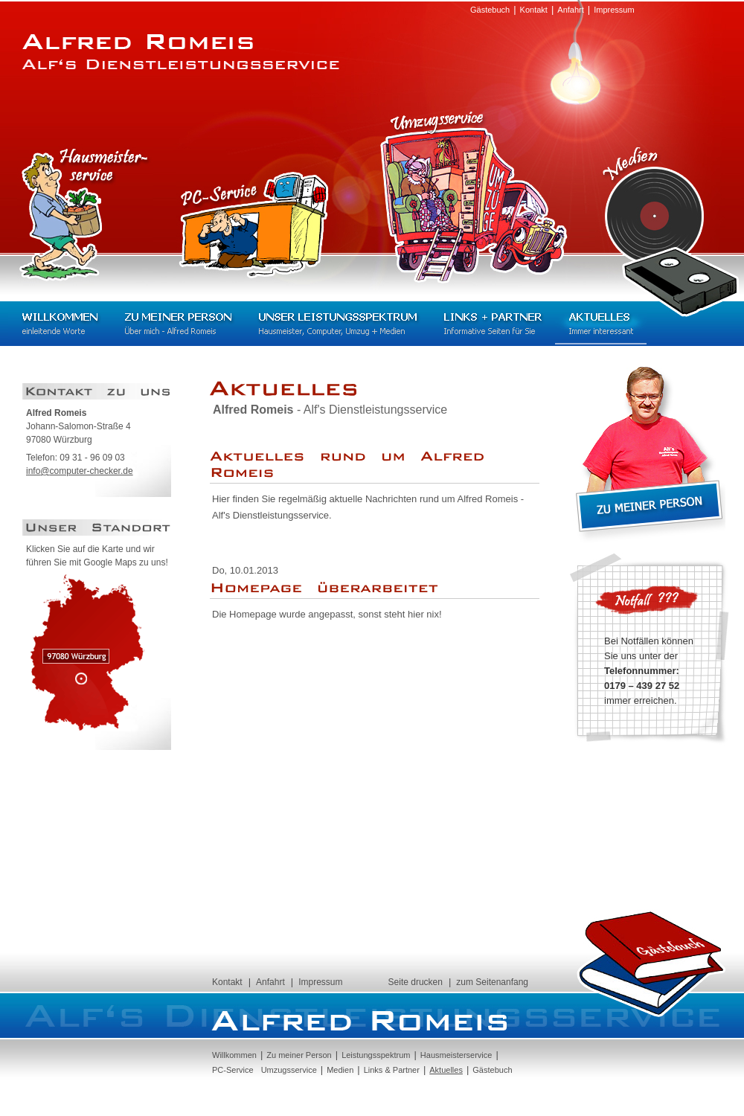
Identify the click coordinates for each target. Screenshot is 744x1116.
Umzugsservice (473, 195)
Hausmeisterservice (85, 214)
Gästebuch (490, 9)
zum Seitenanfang (492, 982)
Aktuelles (601, 323)
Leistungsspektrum (375, 1055)
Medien (670, 222)
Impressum (614, 9)
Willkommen (59, 323)
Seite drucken (415, 982)
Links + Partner (492, 323)
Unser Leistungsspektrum (337, 323)
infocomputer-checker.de (79, 471)
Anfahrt (570, 9)
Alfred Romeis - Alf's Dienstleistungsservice (180, 51)
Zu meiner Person (178, 323)
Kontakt (534, 9)
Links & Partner (392, 1069)
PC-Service (253, 224)
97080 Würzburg (88, 652)
